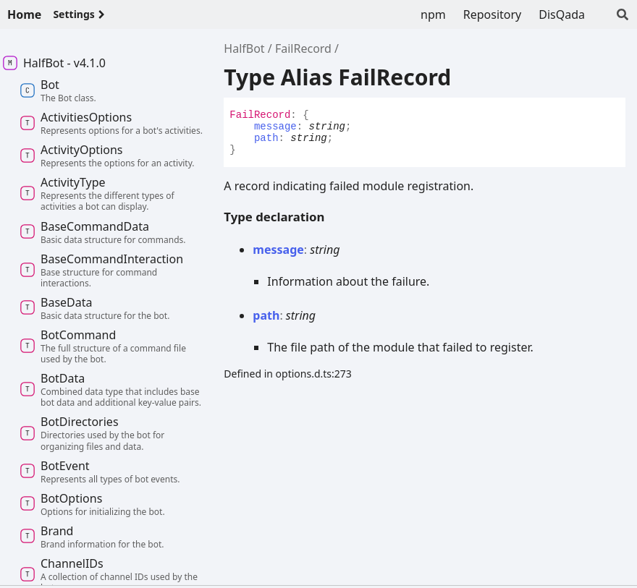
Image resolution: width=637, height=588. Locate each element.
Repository (492, 14)
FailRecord (303, 48)
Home (24, 14)
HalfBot (244, 48)
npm (433, 14)
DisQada (562, 14)
